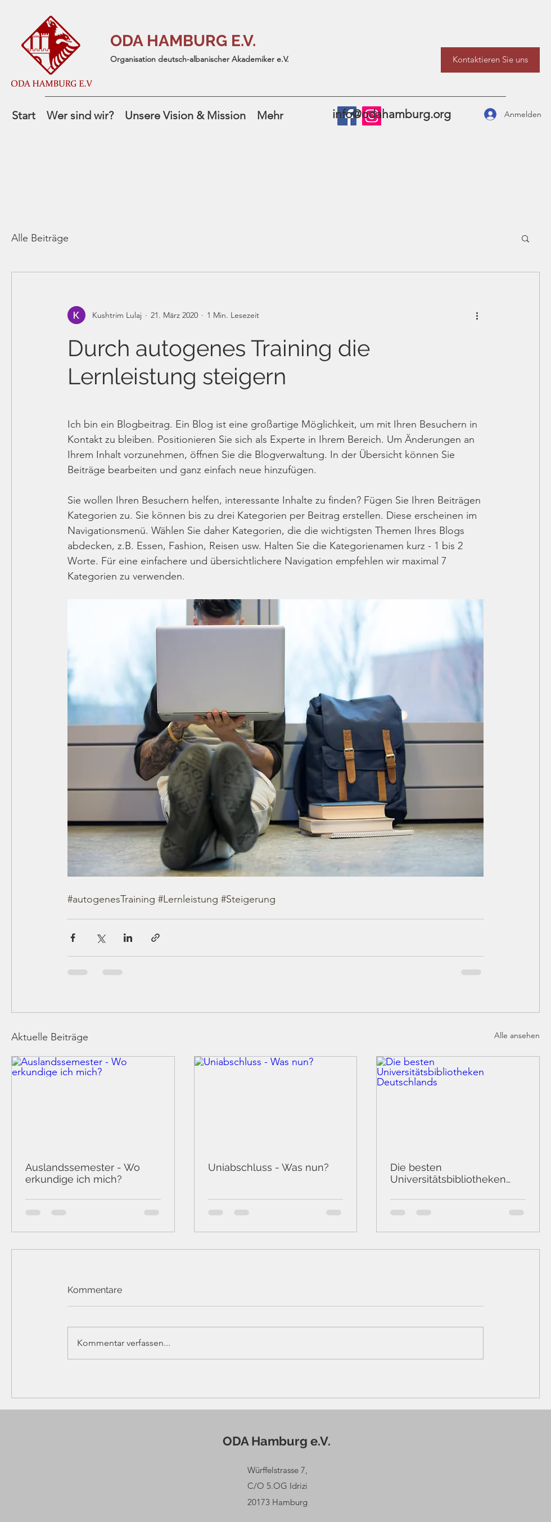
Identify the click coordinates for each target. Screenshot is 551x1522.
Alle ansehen (517, 1035)
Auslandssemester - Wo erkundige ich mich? (82, 1173)
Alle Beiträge (40, 238)
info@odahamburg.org (391, 114)
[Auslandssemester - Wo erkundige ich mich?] (93, 1102)
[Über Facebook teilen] (72, 937)
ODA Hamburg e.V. (277, 1441)
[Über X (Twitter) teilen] (100, 937)
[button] (525, 238)
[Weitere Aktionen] (477, 315)
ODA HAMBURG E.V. (183, 41)
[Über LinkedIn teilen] (128, 937)
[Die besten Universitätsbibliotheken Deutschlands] (458, 1102)
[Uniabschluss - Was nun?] (276, 1102)
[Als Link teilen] (155, 937)
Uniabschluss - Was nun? (268, 1167)
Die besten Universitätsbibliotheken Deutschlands (448, 1173)
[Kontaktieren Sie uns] (490, 60)
